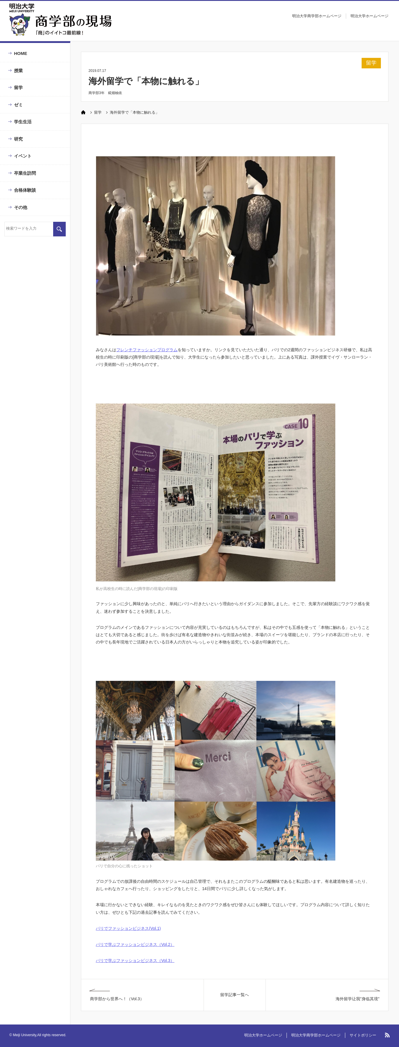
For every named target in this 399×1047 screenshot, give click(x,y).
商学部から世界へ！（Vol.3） (117, 998)
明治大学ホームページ (369, 16)
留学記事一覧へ (234, 994)
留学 (18, 87)
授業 (18, 70)
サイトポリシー (363, 1035)
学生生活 (23, 121)
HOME (20, 53)
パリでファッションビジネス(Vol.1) (128, 928)
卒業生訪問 (25, 173)
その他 (20, 207)
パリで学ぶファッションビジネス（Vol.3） (135, 960)
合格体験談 (25, 190)
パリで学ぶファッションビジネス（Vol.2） (135, 944)
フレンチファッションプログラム (147, 349)
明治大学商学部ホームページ (316, 16)
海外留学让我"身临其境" (357, 998)
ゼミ (18, 104)
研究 (18, 138)
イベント (23, 155)
